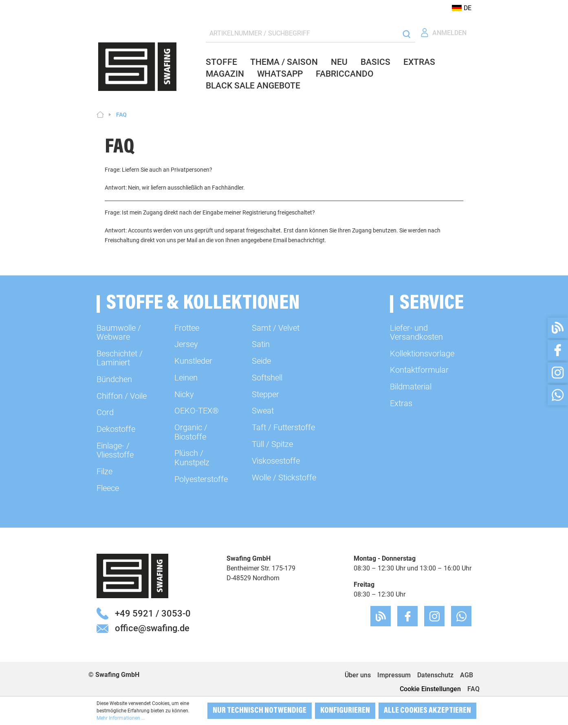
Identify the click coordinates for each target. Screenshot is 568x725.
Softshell (267, 377)
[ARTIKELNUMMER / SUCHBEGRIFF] (302, 33)
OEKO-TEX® (196, 411)
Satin (261, 344)
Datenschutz (435, 675)
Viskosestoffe (276, 461)
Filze (104, 471)
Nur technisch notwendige (259, 711)
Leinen (186, 377)
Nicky (184, 394)
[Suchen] (406, 33)
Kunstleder (193, 361)
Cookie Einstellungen (430, 689)
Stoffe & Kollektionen (203, 304)
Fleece (108, 488)
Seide (261, 361)
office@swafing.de (152, 628)
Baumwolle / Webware (119, 332)
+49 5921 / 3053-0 (153, 613)
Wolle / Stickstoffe (284, 477)
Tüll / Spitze (272, 444)
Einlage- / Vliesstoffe (115, 450)
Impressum (394, 675)
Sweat (263, 411)
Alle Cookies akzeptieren (427, 711)
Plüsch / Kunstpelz (191, 457)
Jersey (186, 344)
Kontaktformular (419, 370)
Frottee (186, 328)
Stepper (265, 394)
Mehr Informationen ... (121, 718)
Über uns (358, 675)
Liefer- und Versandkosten (416, 332)
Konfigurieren (345, 711)
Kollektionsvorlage (422, 353)
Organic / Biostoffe (190, 431)
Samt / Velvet (275, 328)
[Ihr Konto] (443, 33)
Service (432, 304)
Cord (105, 412)
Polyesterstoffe (201, 479)
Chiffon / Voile (122, 396)
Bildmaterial (411, 386)
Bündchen (114, 379)
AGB (466, 675)
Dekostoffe (116, 429)
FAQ (473, 689)
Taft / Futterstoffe (283, 427)
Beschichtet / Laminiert (120, 358)
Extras (401, 403)
